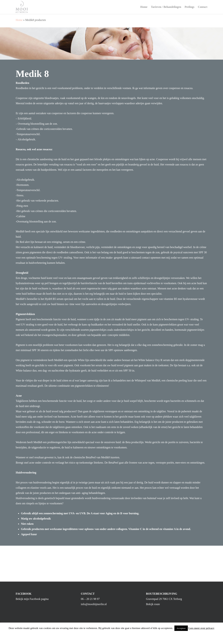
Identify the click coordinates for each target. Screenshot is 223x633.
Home (19, 19)
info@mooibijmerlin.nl (94, 608)
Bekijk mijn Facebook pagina (32, 603)
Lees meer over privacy (201, 628)
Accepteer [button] (181, 628)
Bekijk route (153, 608)
